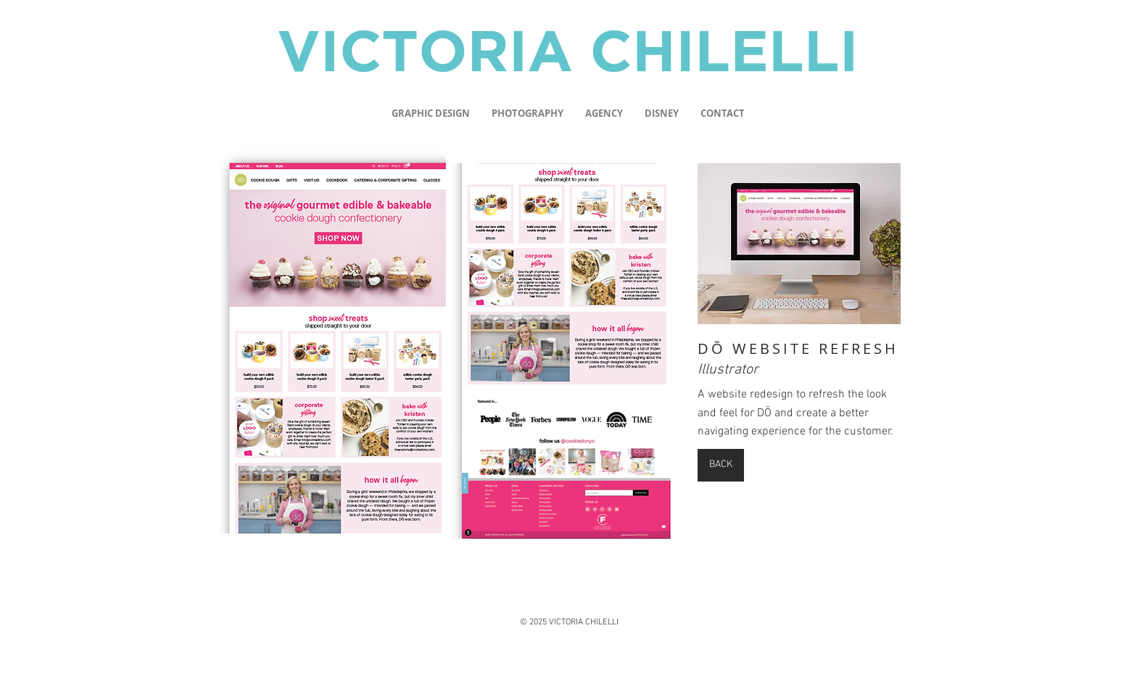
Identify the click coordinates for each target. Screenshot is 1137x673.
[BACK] (721, 465)
